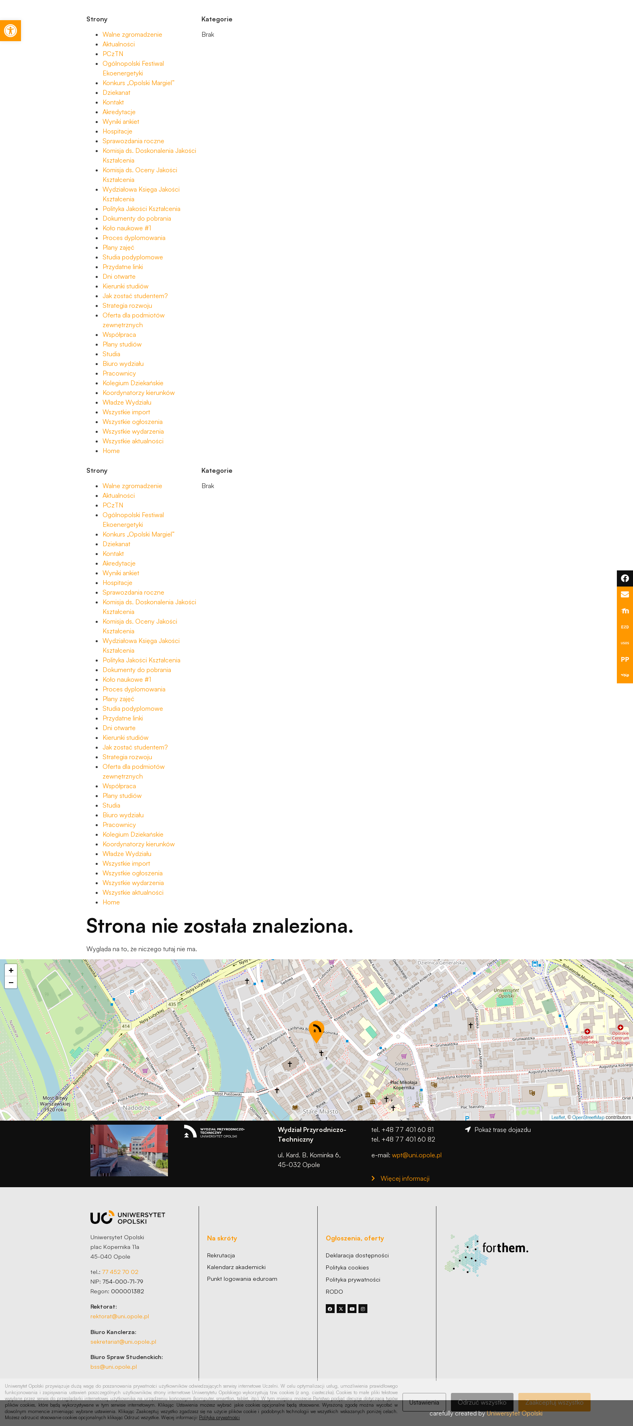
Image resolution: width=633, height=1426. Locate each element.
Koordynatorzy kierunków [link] (139, 392)
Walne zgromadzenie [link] (132, 34)
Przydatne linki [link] (123, 267)
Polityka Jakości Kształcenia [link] (141, 209)
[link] (10, 30)
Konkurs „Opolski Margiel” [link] (138, 83)
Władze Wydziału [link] (127, 402)
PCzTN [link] (113, 54)
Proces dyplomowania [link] (134, 238)
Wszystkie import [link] (126, 412)
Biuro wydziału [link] (123, 363)
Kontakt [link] (113, 102)
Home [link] (111, 451)
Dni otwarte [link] (119, 276)
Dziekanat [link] (116, 92)
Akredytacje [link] (119, 112)
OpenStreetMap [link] (588, 1117)
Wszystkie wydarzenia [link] (133, 431)
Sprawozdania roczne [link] (133, 141)
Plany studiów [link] (122, 344)
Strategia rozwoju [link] (127, 305)
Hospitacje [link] (117, 131)
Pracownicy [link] (119, 373)
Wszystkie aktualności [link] (133, 441)
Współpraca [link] (119, 334)
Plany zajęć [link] (118, 247)
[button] (316, 1032)
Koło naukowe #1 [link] (127, 228)
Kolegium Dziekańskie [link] (133, 383)
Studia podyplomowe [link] (133, 257)
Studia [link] (111, 354)
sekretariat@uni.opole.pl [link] (123, 1341)
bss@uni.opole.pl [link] (113, 1366)
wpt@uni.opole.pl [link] (417, 1155)
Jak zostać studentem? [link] (135, 296)
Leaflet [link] (558, 1117)
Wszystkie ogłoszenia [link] (133, 422)
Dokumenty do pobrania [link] (137, 218)
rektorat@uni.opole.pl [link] (119, 1316)
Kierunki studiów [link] (126, 286)
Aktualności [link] (119, 44)
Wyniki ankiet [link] (121, 121)
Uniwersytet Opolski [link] (515, 1413)
